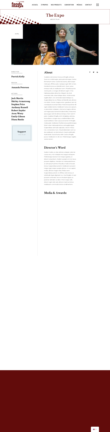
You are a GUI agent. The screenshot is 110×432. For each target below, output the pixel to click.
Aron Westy (17, 113)
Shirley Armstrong (20, 101)
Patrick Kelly (18, 76)
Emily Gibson (18, 116)
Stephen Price (18, 104)
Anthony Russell (19, 107)
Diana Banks (17, 119)
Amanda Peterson (20, 87)
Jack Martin (17, 98)
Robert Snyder (18, 110)
